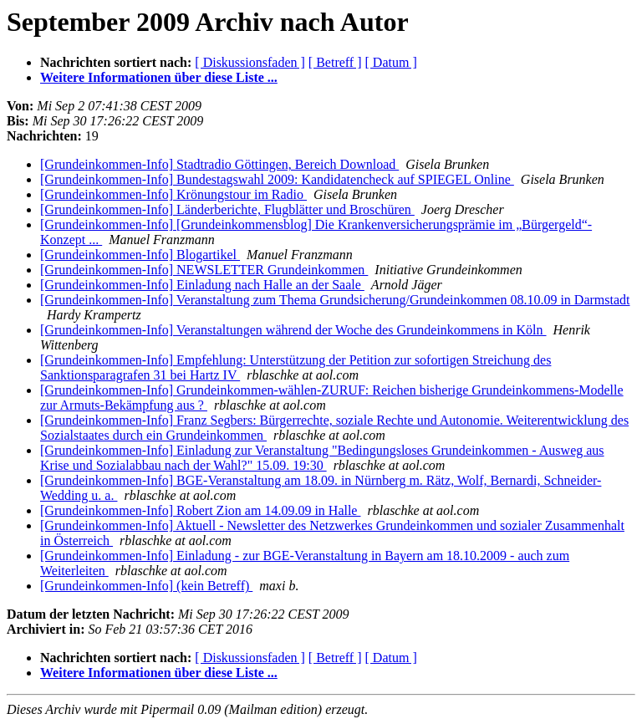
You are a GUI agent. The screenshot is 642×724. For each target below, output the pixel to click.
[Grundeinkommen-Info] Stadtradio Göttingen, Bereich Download (219, 164)
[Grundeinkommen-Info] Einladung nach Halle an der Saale (202, 285)
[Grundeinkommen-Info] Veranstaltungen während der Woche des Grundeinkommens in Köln (293, 330)
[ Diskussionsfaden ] (250, 62)
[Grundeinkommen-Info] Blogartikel (140, 254)
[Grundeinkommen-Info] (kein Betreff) (146, 586)
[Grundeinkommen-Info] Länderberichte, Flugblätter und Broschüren (227, 209)
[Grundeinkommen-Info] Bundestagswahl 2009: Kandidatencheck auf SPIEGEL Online (277, 179)
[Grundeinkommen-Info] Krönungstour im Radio (173, 194)
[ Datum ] (391, 62)
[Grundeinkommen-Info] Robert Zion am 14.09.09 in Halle (200, 510)
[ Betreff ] (335, 62)
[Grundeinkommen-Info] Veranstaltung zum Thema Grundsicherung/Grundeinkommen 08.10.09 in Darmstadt (334, 300)
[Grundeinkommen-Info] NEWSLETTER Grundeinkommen (204, 270)
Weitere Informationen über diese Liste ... (159, 77)
